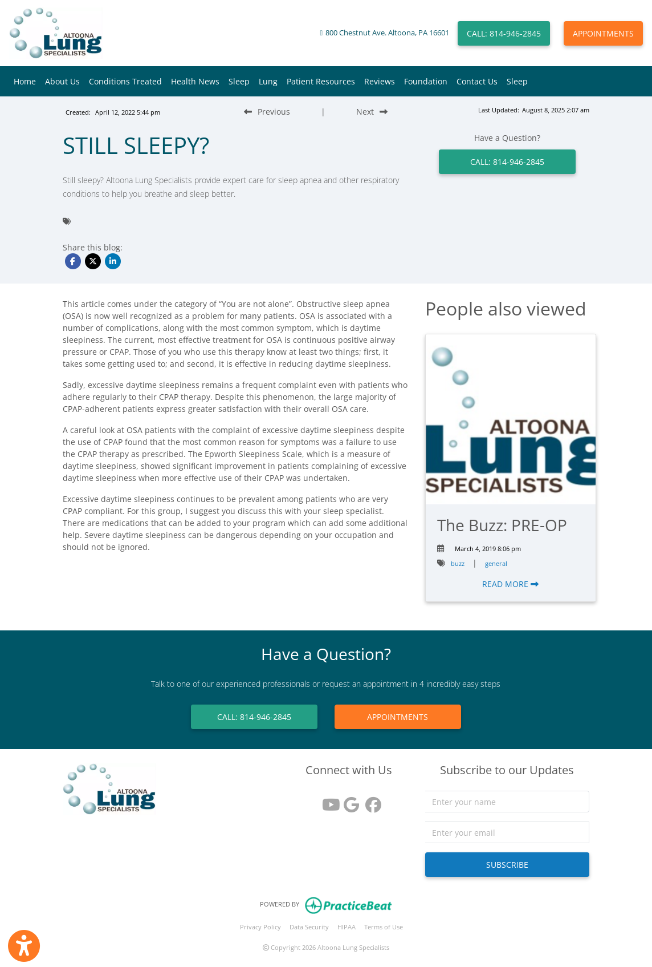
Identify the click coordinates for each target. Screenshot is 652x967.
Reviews (379, 81)
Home (25, 81)
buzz (457, 563)
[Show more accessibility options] (24, 945)
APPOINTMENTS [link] (397, 716)
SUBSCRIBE (507, 864)
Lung (268, 81)
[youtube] (327, 801)
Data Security (309, 927)
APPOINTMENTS (603, 33)
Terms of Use (383, 927)
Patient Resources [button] (321, 81)
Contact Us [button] (477, 81)
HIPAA (346, 927)
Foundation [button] (425, 81)
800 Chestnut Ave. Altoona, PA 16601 (387, 33)
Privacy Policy (260, 927)
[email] (507, 832)
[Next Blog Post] (372, 111)
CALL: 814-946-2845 (504, 33)
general (496, 563)
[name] (507, 801)
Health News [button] (195, 81)
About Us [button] (62, 81)
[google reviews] (349, 801)
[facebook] (370, 801)
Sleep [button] (239, 81)
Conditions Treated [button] (125, 81)
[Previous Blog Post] (267, 111)
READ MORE (510, 583)
